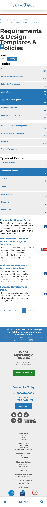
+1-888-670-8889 (23, 393)
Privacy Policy (23, 447)
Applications (24, 20)
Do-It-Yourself (23, 464)
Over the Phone (23, 466)
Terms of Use (23, 445)
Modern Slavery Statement (23, 449)
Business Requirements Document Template (13, 267)
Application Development (9, 22)
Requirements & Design (31, 22)
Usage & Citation (23, 443)
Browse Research (23, 476)
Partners (23, 456)
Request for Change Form (15, 220)
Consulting (23, 470)
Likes (12, 59)
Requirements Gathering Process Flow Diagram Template (14, 241)
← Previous (7, 310)
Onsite (23, 468)
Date (3, 59)
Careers (23, 437)
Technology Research (8, 20)
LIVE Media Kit (23, 458)
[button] (23, 502)
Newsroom (23, 439)
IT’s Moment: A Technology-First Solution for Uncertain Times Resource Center (24, 332)
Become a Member (23, 373)
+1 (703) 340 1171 (25, 340)
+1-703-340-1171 (23, 400)
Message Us (23, 406)
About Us (23, 436)
